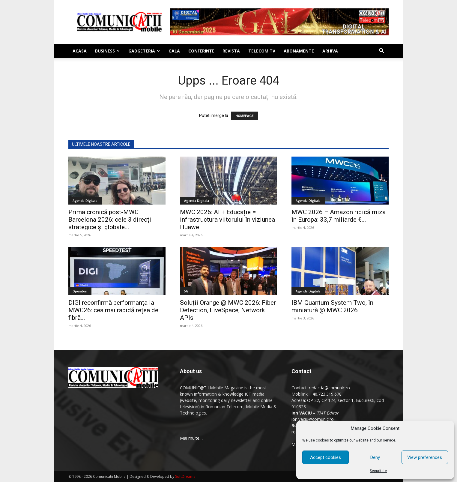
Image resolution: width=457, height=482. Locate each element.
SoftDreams (185, 476)
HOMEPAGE (244, 116)
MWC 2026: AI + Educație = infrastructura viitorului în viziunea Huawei (227, 219)
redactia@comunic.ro (329, 388)
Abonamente (299, 51)
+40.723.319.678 (326, 394)
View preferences (424, 457)
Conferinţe (201, 51)
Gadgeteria (144, 51)
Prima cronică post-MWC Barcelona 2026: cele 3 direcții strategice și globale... (110, 219)
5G (186, 291)
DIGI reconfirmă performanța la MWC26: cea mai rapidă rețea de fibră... (113, 310)
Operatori (80, 291)
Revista (231, 51)
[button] (381, 51)
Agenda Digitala (85, 201)
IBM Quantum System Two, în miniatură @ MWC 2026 (332, 306)
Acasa (80, 51)
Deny (375, 457)
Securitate (378, 471)
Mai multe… (191, 438)
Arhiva (330, 51)
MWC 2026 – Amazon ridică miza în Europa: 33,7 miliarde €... (338, 215)
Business (107, 51)
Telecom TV (261, 51)
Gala (174, 51)
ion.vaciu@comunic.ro (312, 419)
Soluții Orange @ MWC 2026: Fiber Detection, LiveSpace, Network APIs (228, 310)
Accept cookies (325, 457)
